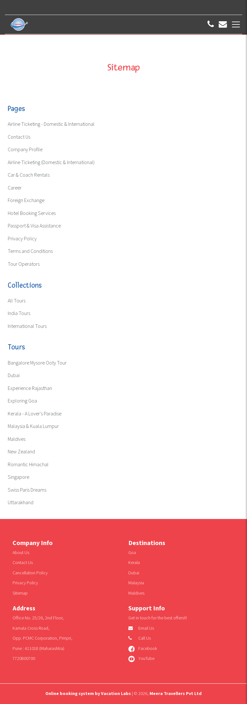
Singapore (18, 477)
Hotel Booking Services (32, 213)
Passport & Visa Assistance (34, 226)
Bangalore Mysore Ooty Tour (37, 363)
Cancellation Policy (30, 573)
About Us (21, 553)
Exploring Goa (22, 401)
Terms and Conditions (30, 251)
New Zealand (21, 452)
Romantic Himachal (28, 464)
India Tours (19, 313)
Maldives (16, 439)
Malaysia (136, 583)
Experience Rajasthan (30, 388)
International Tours (27, 326)
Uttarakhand (20, 502)
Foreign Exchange (26, 200)
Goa (132, 553)
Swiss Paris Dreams (27, 490)
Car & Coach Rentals (29, 175)
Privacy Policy (22, 239)
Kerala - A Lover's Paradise (34, 414)
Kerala (134, 563)
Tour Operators (24, 264)
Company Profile (25, 149)
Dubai (14, 375)
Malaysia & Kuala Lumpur (33, 426)
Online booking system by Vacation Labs (88, 694)
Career (15, 188)
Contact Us (19, 137)
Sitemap (20, 593)
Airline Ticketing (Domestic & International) (51, 162)
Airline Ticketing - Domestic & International (51, 124)
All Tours (16, 301)
